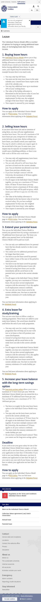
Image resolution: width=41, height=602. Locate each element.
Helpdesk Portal (10, 304)
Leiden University (5, 2)
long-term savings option (14, 389)
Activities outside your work (11, 570)
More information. (27, 596)
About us (5, 558)
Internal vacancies (8, 564)
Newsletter (6, 590)
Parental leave (7, 524)
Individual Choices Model (14, 58)
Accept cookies (9, 599)
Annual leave (6, 520)
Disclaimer (5, 550)
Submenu (6, 31)
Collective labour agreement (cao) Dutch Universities (16, 515)
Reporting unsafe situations (11, 582)
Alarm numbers (7, 579)
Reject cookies (26, 599)
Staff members (21, 2)
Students (13, 2)
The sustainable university (10, 561)
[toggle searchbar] (38, 6)
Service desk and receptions (11, 537)
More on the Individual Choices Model (15, 509)
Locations (5, 540)
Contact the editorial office (11, 543)
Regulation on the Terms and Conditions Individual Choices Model (22, 495)
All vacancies (6, 567)
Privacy (4, 547)
